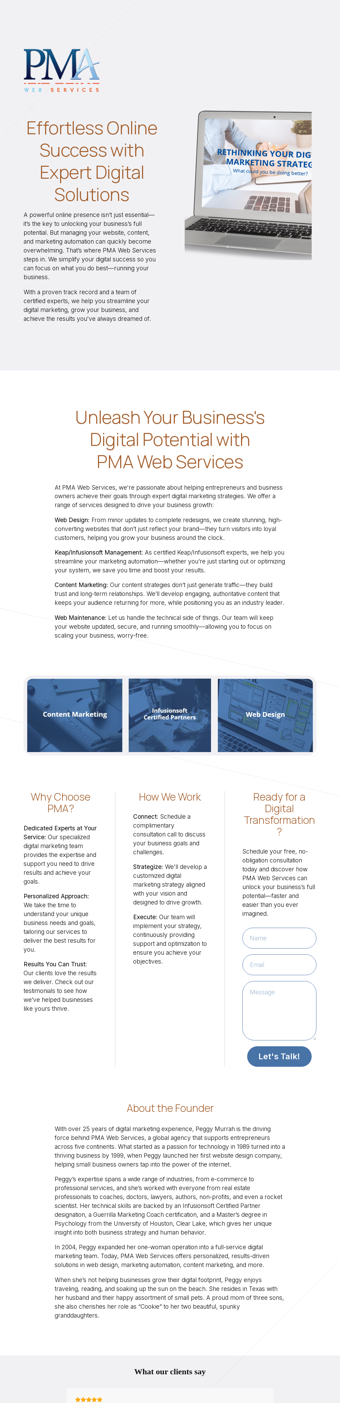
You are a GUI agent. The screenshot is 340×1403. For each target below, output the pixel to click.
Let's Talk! (279, 1056)
